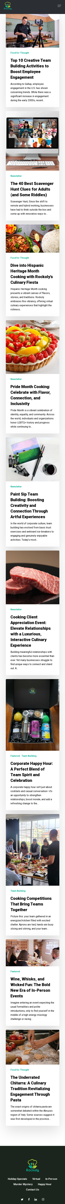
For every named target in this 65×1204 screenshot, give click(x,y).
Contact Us (32, 1189)
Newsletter (16, 176)
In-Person (51, 1178)
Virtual (36, 1178)
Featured (15, 755)
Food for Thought (19, 53)
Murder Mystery (23, 1184)
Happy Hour (45, 1184)
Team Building (28, 755)
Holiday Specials (17, 1178)
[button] (59, 5)
